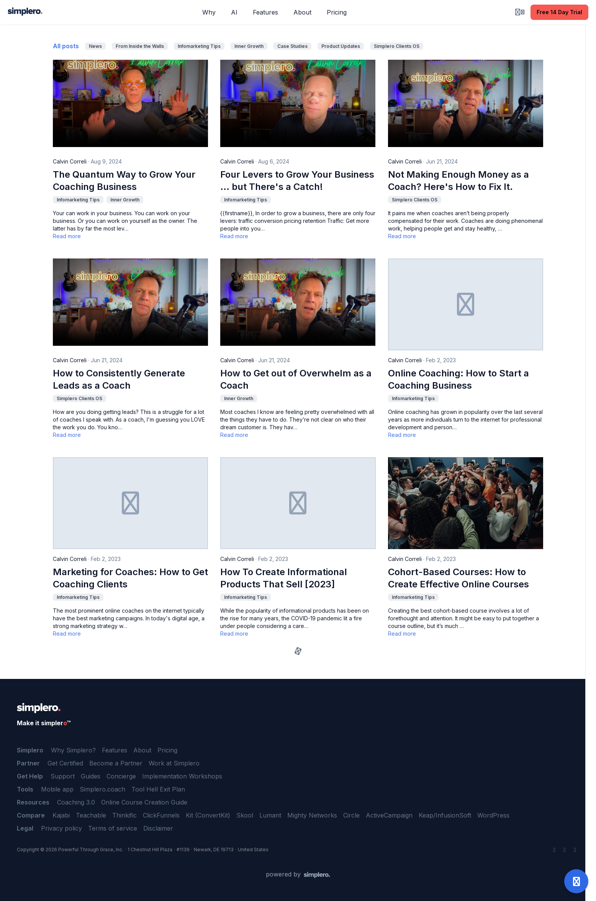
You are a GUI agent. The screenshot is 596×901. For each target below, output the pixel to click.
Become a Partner (115, 763)
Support (63, 776)
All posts (66, 46)
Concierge (121, 776)
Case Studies (292, 46)
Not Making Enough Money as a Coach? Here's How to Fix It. (458, 180)
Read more (67, 236)
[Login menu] (519, 12)
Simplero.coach (102, 789)
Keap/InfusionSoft (445, 815)
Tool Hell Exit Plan (158, 789)
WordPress (493, 815)
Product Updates (340, 46)
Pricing (167, 750)
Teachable (91, 815)
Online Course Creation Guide (144, 802)
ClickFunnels (161, 815)
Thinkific (124, 815)
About (142, 750)
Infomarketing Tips (199, 46)
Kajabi (61, 815)
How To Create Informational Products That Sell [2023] (283, 578)
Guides (90, 776)
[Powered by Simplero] (298, 875)
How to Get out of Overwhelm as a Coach (296, 379)
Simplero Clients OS (396, 46)
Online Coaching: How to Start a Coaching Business (458, 379)
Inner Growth (249, 46)
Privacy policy (61, 828)
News (95, 46)
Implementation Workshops (182, 776)
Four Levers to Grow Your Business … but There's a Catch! (297, 180)
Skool (244, 815)
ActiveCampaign (389, 815)
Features (114, 750)
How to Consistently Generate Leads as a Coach (119, 379)
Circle (351, 815)
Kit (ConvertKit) (208, 815)
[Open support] (576, 881)
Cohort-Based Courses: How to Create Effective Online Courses (458, 578)
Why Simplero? (73, 750)
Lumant (270, 815)
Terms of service (112, 828)
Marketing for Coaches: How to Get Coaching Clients (130, 578)
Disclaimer (158, 828)
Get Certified (65, 763)
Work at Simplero (174, 763)
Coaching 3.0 (76, 802)
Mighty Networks (312, 815)
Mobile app (57, 789)
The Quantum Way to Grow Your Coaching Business (124, 180)
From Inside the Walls (140, 46)
